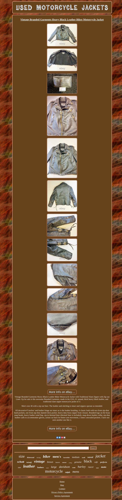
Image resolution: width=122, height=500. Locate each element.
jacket (100, 456)
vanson (64, 462)
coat (73, 467)
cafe (96, 462)
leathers (40, 467)
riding (70, 462)
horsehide (66, 457)
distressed (30, 457)
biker (46, 456)
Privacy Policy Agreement (62, 492)
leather (29, 466)
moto (103, 467)
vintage (39, 461)
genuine (77, 462)
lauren (58, 462)
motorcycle (54, 471)
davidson (64, 466)
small (83, 457)
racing (39, 457)
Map (62, 485)
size (22, 456)
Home (62, 481)
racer (91, 466)
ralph (67, 472)
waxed (90, 457)
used (47, 468)
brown (50, 462)
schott (20, 461)
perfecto (103, 462)
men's (57, 456)
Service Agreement (62, 496)
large (54, 466)
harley (82, 466)
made (97, 468)
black (88, 461)
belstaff (29, 462)
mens (75, 471)
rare (19, 467)
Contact (62, 489)
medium (75, 457)
